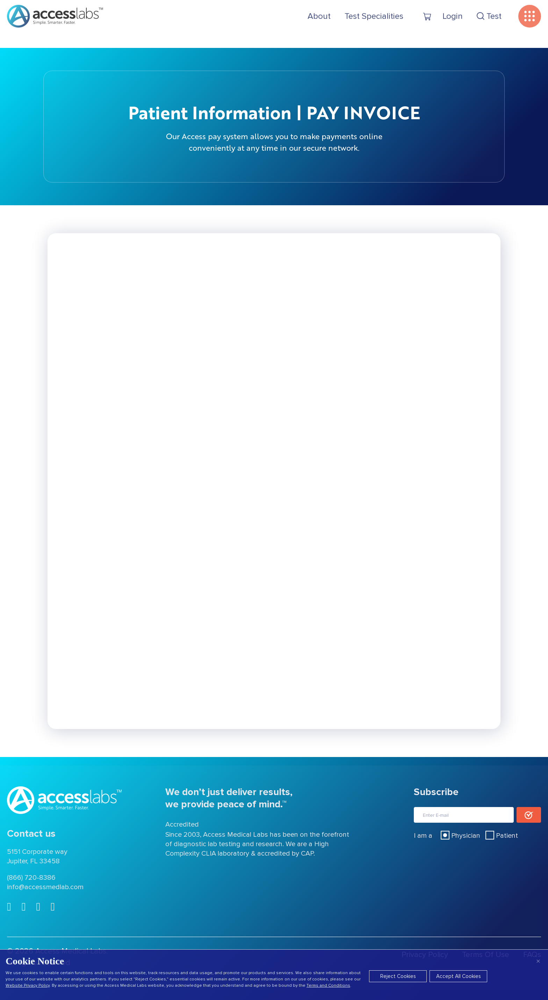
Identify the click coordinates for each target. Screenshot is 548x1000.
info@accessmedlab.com (45, 887)
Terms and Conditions (328, 985)
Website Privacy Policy (28, 985)
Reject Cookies (398, 976)
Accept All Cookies (458, 976)
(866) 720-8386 (31, 877)
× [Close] (538, 961)
